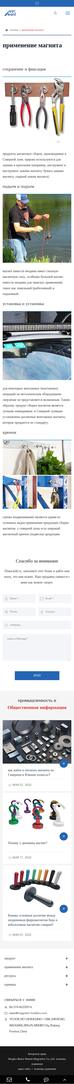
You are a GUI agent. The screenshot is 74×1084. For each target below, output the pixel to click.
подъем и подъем (18, 187)
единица (10, 984)
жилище (14, 30)
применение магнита (33, 30)
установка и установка (23, 304)
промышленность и (37, 704)
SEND (37, 675)
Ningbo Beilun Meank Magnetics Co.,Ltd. (31, 1059)
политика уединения (45, 1069)
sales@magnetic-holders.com (28, 1013)
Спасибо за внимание (37, 561)
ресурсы (10, 976)
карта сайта (24, 1069)
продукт (10, 958)
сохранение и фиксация (24, 69)
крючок (9, 433)
